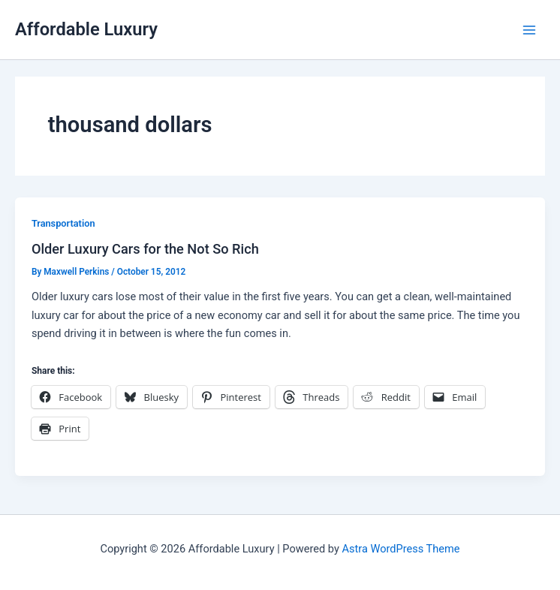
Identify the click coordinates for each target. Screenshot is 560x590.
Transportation (63, 223)
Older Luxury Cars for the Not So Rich (145, 249)
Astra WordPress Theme (400, 548)
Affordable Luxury (86, 29)
